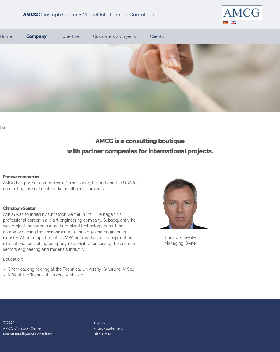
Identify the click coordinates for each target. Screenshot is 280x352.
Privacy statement (108, 328)
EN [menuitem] (233, 22)
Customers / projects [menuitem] (114, 36)
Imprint (99, 323)
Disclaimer (102, 334)
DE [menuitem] (225, 22)
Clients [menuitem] (157, 36)
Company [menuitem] (36, 36)
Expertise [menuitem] (69, 36)
